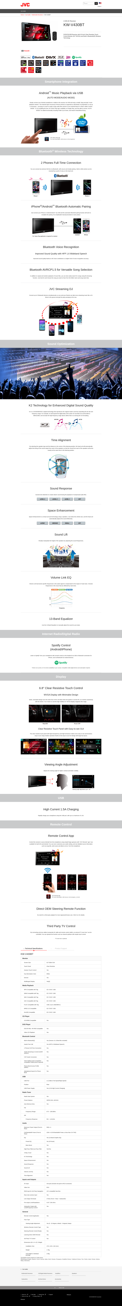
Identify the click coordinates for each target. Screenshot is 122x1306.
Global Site (41, 1294)
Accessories (58, 1279)
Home (22, 14)
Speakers (74, 1273)
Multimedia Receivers (37, 14)
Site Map (33, 1294)
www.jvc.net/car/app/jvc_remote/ (72, 897)
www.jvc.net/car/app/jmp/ (69, 139)
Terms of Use (25, 1296)
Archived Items (42, 1279)
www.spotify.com (39, 667)
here (77, 915)
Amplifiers (57, 1273)
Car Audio (27, 14)
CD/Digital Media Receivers (45, 1273)
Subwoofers (25, 1279)
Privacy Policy (36, 1296)
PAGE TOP (61, 1287)
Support (99, 6)
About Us (24, 1294)
